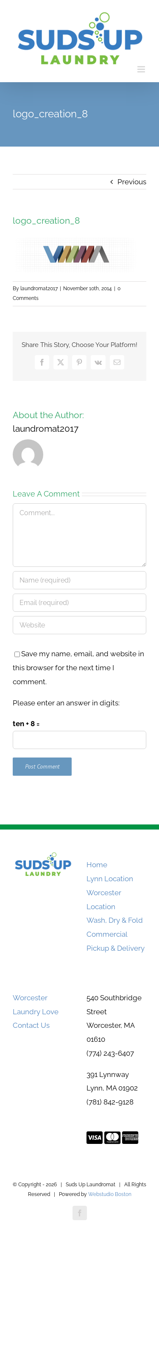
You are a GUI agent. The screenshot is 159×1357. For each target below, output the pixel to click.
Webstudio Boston (109, 1194)
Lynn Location (109, 878)
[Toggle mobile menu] (141, 69)
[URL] (79, 625)
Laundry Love (36, 1011)
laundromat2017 (39, 288)
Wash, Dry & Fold (114, 920)
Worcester (30, 997)
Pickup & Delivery (115, 948)
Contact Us (31, 1025)
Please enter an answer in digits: (66, 703)
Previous (131, 182)
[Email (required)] (79, 603)
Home (96, 864)
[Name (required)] (79, 580)
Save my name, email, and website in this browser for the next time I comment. (78, 667)
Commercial (107, 934)
